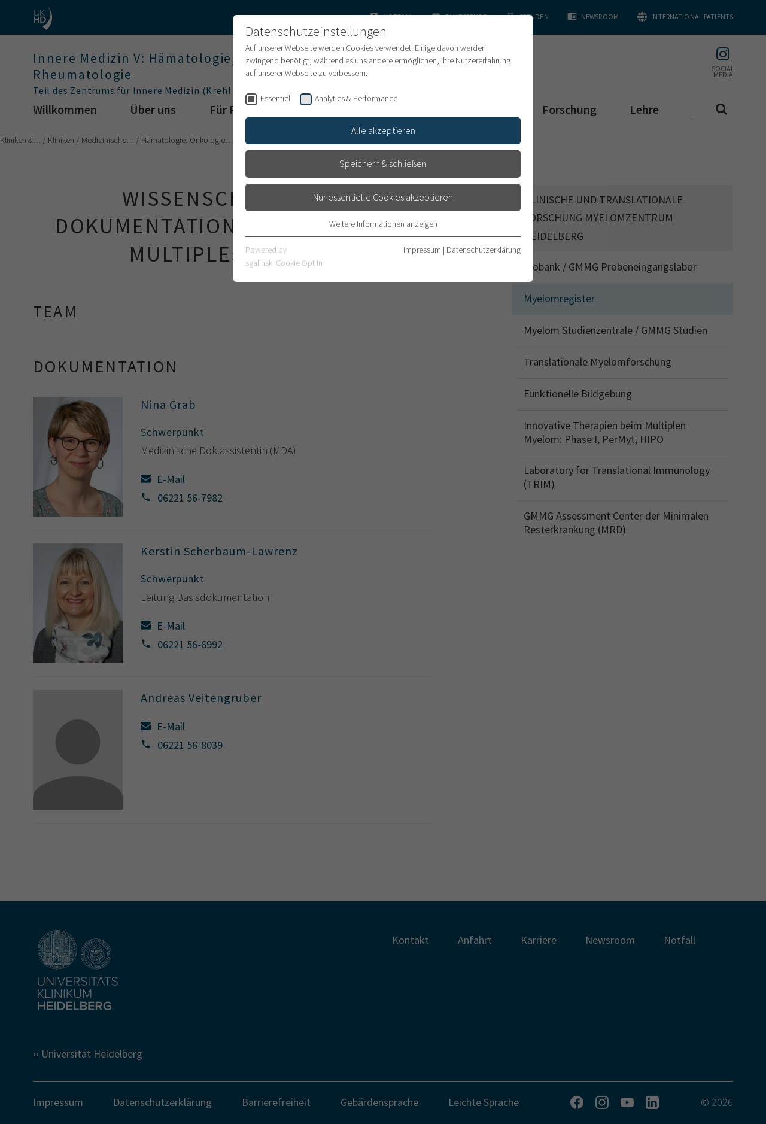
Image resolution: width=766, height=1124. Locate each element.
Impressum (422, 249)
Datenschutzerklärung (483, 249)
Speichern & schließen (383, 163)
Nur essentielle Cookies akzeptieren (383, 197)
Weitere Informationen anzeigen (383, 223)
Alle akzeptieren (383, 130)
